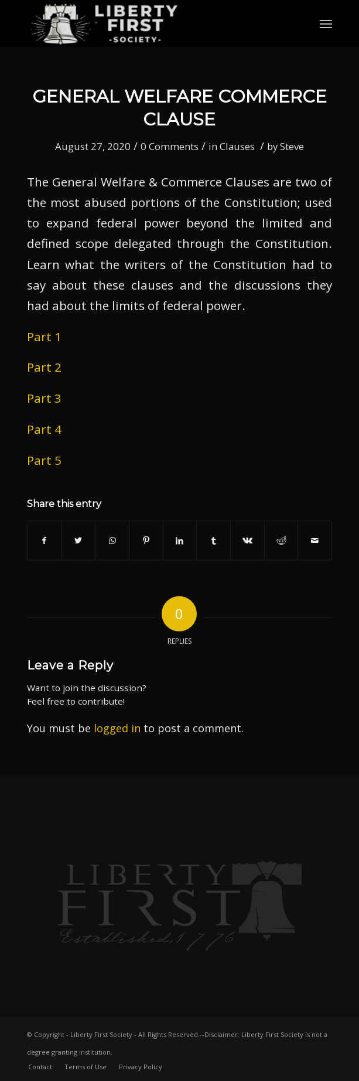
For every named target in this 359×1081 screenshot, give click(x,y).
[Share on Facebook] (44, 540)
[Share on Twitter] (78, 540)
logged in (117, 728)
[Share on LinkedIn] (180, 540)
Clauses (237, 146)
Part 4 (44, 429)
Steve (292, 146)
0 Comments (170, 146)
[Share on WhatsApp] (112, 540)
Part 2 (44, 367)
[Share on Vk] (247, 540)
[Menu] (326, 23)
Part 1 (44, 336)
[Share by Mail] (314, 540)
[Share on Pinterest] (146, 540)
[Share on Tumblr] (213, 540)
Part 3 (44, 398)
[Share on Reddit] (281, 540)
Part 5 (44, 460)
